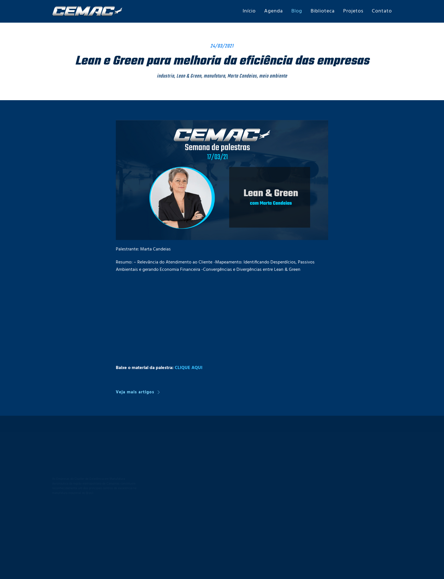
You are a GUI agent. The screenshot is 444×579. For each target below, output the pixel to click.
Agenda (273, 11)
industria (165, 76)
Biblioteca (323, 11)
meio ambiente (273, 76)
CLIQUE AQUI (188, 368)
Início (249, 11)
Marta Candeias (242, 76)
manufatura (214, 76)
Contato (382, 11)
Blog (296, 11)
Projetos (353, 11)
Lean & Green (188, 76)
